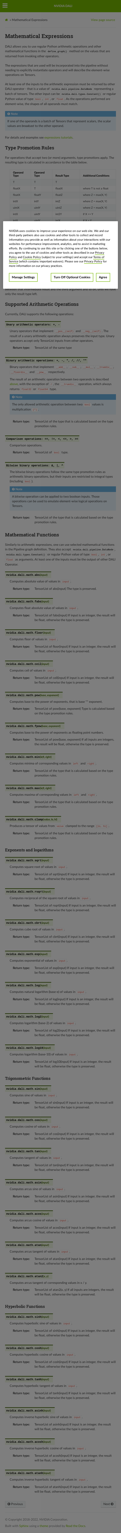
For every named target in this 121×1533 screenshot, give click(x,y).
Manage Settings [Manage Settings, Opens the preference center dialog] (23, 277)
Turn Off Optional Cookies (72, 277)
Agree (103, 277)
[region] (60, 255)
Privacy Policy (93, 261)
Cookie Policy (32, 257)
